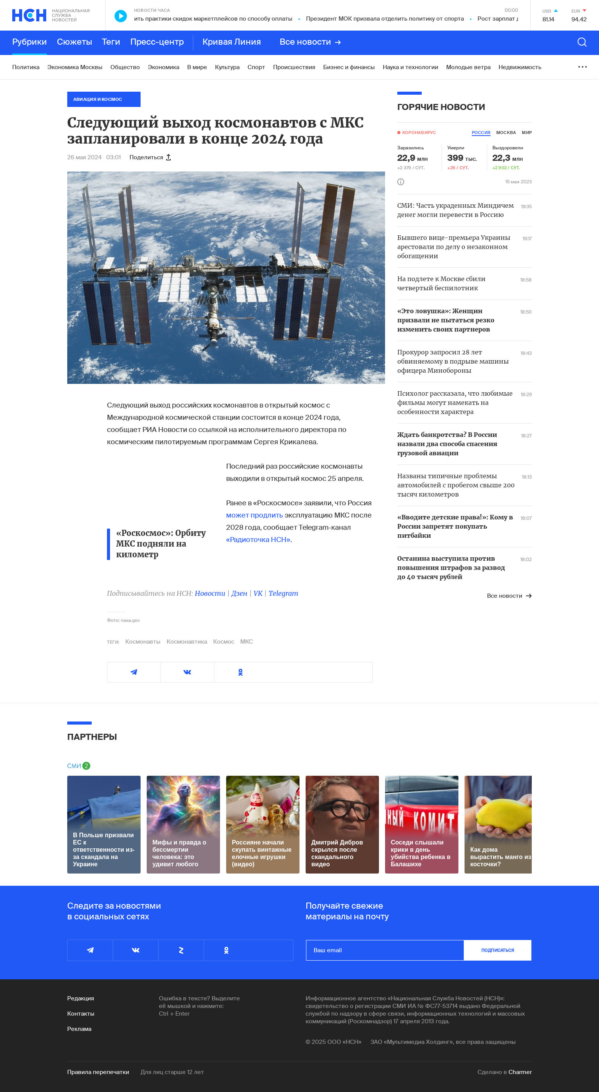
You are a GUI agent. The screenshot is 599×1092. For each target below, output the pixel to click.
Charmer (520, 1072)
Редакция (80, 998)
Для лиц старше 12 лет (172, 1072)
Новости (210, 593)
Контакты (80, 1014)
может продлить (254, 515)
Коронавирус (419, 132)
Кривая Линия (231, 42)
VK (258, 593)
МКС (246, 641)
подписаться (497, 950)
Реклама (79, 1029)
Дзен (240, 593)
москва (506, 132)
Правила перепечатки (98, 1072)
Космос (223, 641)
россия (481, 132)
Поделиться (150, 157)
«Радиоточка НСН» (258, 539)
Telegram (283, 593)
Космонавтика (187, 641)
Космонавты (142, 641)
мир (527, 132)
